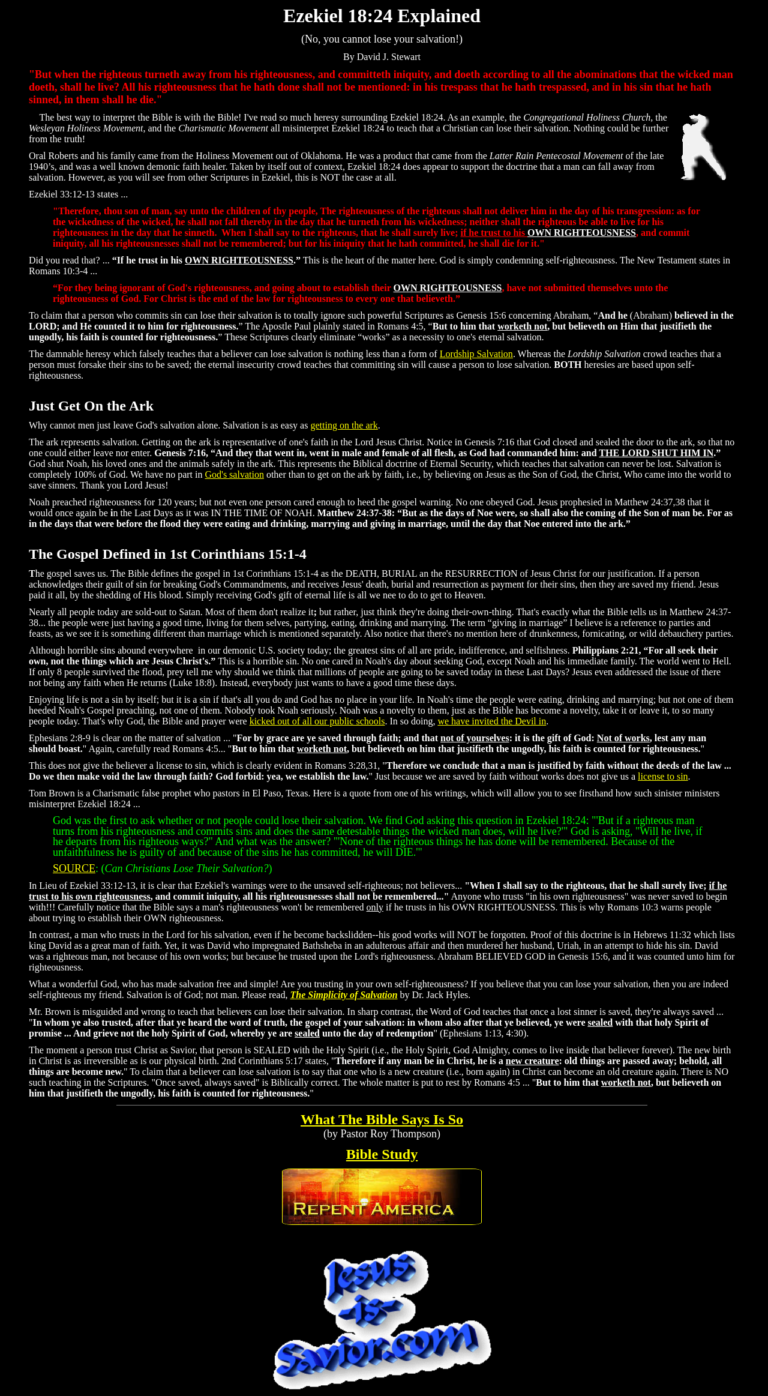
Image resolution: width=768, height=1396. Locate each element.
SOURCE (74, 868)
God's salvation (234, 474)
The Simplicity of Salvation (343, 995)
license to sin (663, 776)
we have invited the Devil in (491, 721)
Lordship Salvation (476, 354)
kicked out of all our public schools (317, 721)
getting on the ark (343, 425)
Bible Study (382, 1154)
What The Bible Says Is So (382, 1119)
